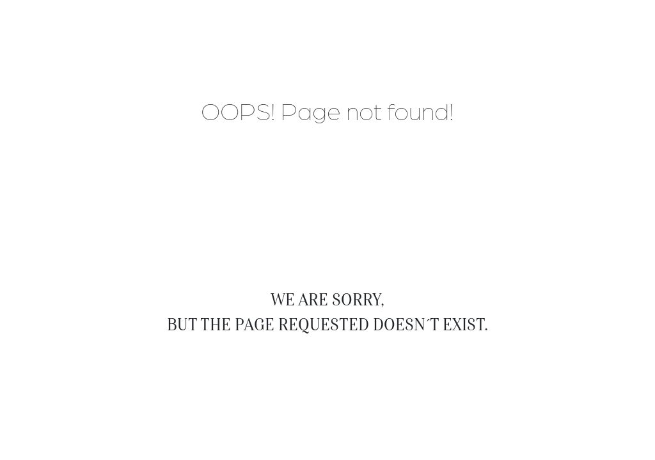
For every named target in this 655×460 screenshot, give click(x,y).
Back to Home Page (327, 355)
